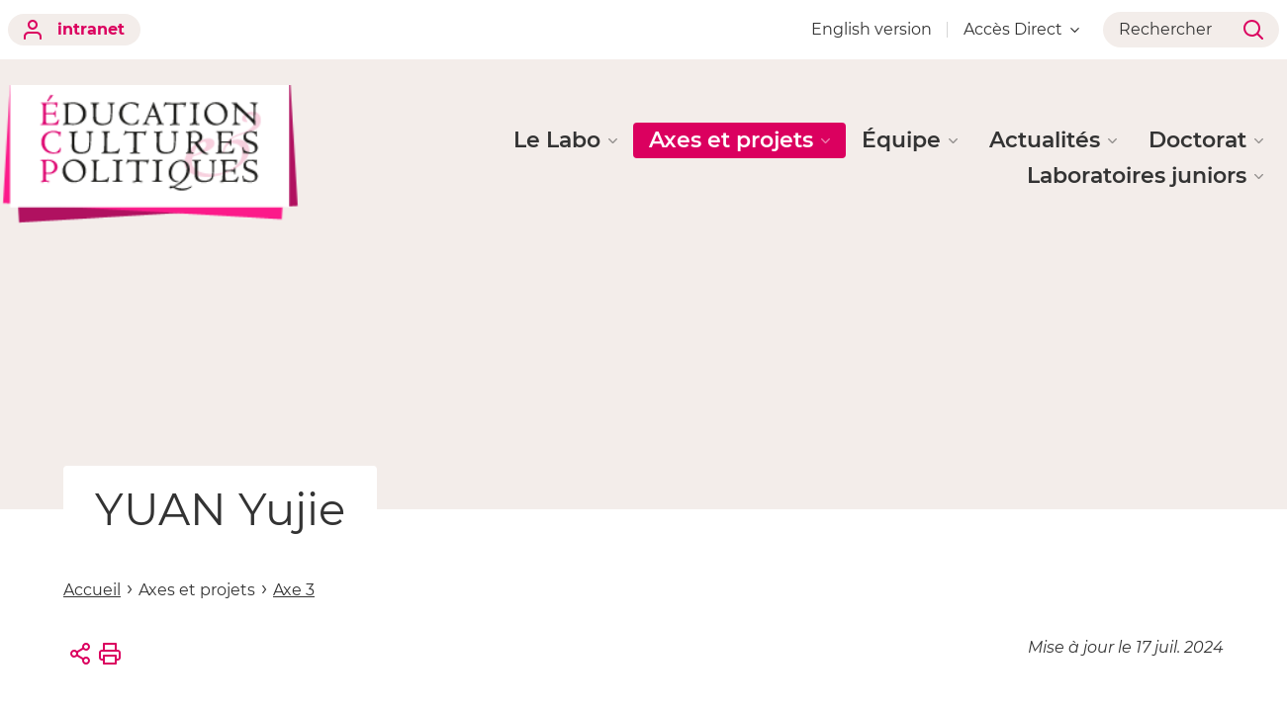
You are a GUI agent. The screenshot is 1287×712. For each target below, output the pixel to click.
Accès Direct (1021, 29)
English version (871, 29)
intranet (74, 30)
